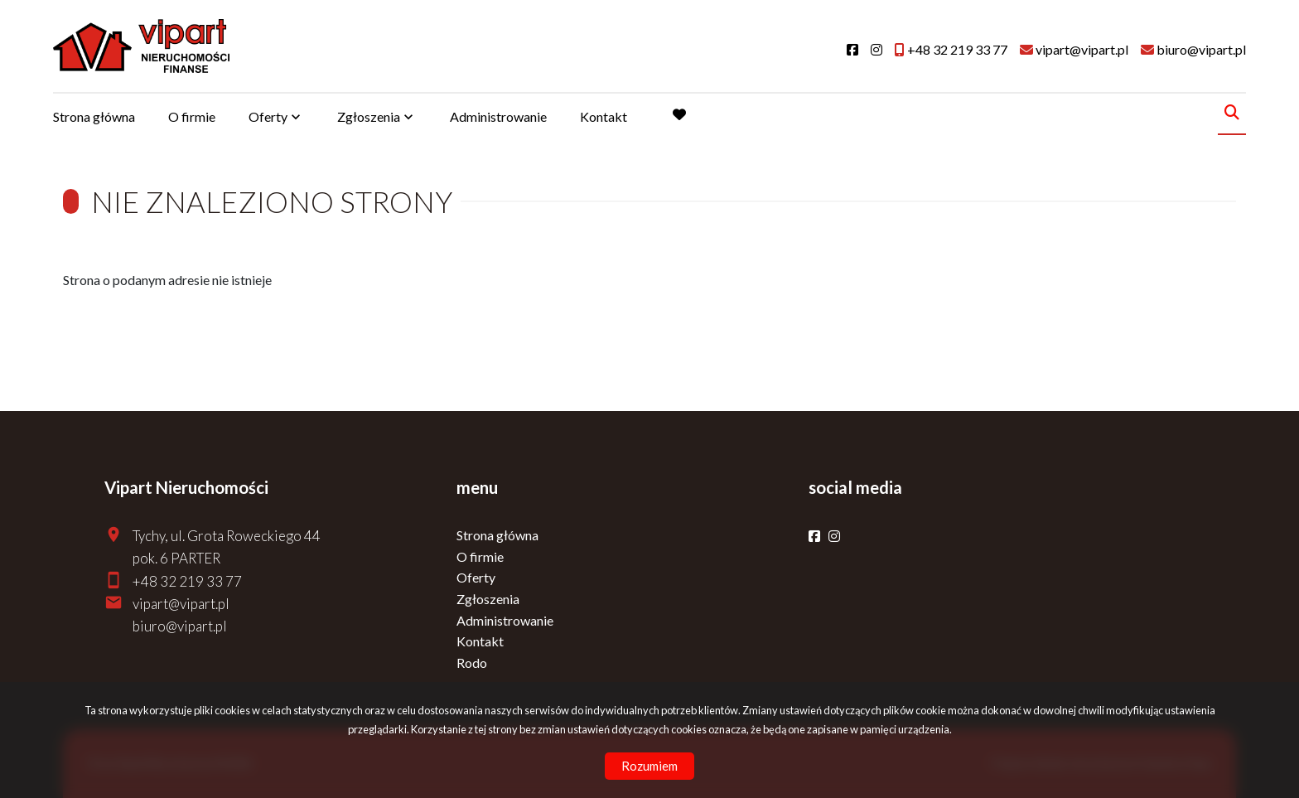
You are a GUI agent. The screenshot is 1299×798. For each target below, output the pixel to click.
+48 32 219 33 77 (187, 581)
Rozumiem (649, 765)
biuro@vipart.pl (180, 626)
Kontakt (603, 116)
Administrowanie (498, 116)
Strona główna (94, 116)
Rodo (471, 662)
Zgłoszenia (368, 116)
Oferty (268, 116)
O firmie (191, 116)
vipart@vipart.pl (181, 603)
